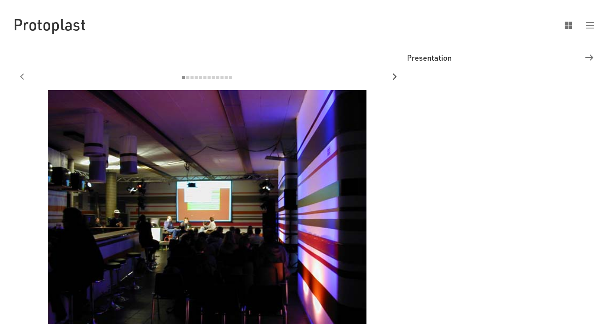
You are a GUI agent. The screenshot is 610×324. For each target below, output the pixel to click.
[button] (586, 24)
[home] (49, 24)
